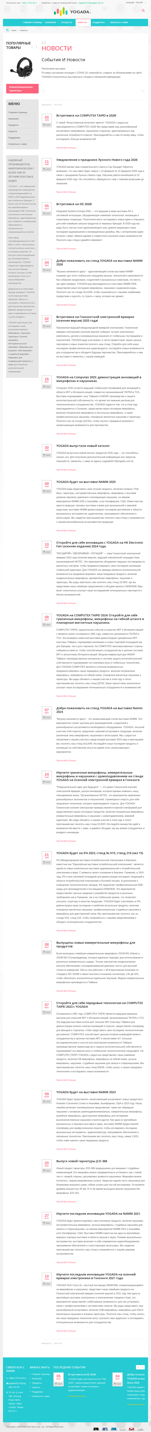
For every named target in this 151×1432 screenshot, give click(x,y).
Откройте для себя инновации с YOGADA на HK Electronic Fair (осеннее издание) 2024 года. (99, 544)
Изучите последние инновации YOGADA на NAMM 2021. (98, 1214)
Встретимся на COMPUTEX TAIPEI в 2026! (86, 115)
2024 (46, 552)
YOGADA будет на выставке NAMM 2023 (86, 1092)
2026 (46, 125)
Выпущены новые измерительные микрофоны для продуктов (95, 944)
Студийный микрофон (18, 354)
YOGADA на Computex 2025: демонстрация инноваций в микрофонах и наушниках (98, 379)
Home (14, 30)
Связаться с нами (119, 22)
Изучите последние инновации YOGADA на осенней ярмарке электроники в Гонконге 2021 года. (96, 1276)
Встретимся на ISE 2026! (74, 204)
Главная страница (32, 22)
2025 (46, 213)
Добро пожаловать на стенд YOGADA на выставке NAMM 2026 (99, 262)
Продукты (68, 22)
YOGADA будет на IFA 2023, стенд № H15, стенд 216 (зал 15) (99, 853)
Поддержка (99, 22)
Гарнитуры (13, 336)
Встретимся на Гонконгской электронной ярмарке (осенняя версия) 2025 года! (95, 319)
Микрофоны (14, 333)
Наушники (25, 333)
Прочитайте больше (66, 148)
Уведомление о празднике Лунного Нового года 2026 (96, 160)
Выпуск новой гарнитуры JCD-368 (81, 1161)
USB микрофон (25, 350)
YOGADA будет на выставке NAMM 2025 (86, 482)
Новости (83, 22)
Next (32, 47)
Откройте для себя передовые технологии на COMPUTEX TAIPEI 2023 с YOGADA (99, 1005)
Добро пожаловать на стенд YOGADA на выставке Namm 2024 (99, 710)
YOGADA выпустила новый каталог (83, 446)
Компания (52, 22)
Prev (36, 47)
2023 (46, 718)
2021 (46, 1171)
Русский (139, 2)
